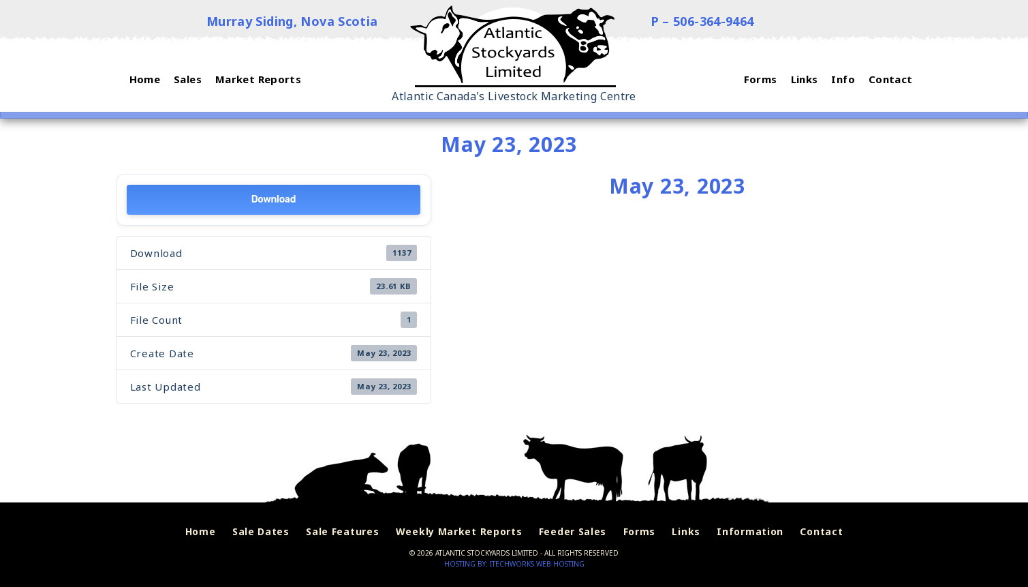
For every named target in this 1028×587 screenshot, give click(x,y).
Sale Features (342, 531)
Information (750, 531)
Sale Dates (261, 531)
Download (273, 199)
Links (686, 531)
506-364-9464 (713, 21)
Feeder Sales (572, 531)
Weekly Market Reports (459, 531)
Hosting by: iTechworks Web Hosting (514, 564)
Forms (639, 531)
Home (200, 531)
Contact (821, 531)
